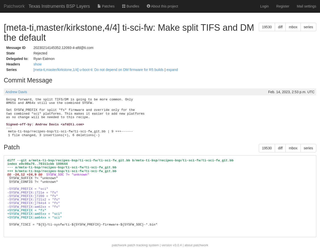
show (38, 64)
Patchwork (14, 6)
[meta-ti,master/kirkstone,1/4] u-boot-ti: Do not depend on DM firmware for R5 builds (99, 70)
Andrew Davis (16, 92)
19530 (267, 27)
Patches (106, 6)
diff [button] (280, 27)
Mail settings (306, 6)
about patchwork (196, 245)
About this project (162, 6)
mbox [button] (293, 27)
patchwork (119, 245)
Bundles (130, 6)
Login (264, 6)
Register (282, 6)
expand (172, 70)
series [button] (308, 27)
